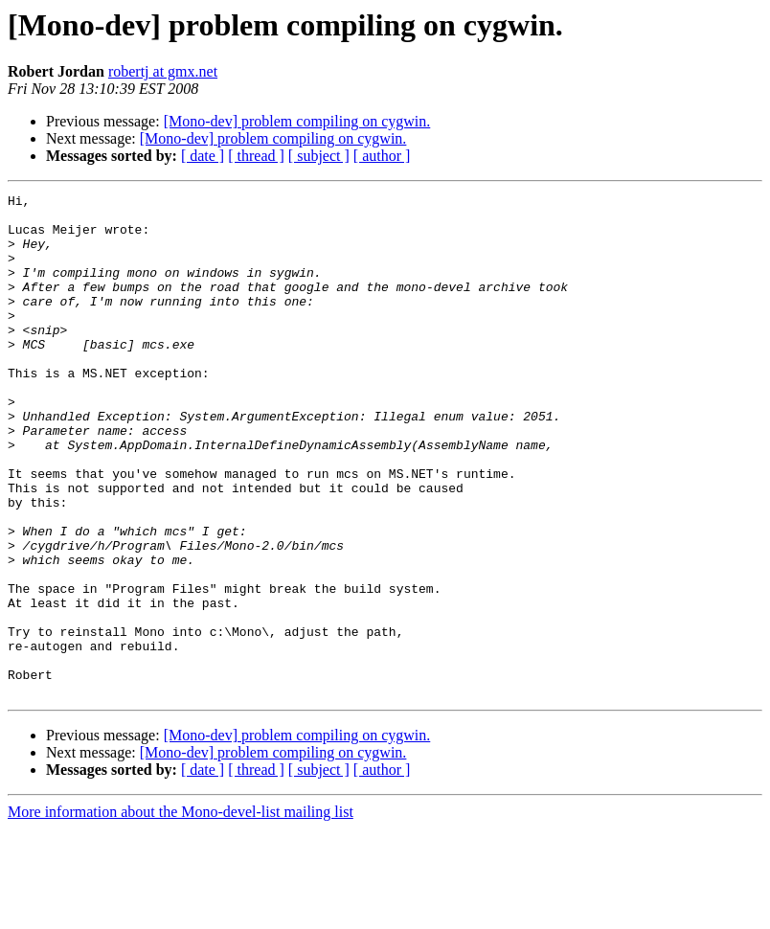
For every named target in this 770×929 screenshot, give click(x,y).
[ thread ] (256, 155)
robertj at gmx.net (162, 71)
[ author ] (382, 155)
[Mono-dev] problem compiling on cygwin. (297, 121)
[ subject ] (319, 155)
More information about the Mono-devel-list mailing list (180, 912)
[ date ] (202, 155)
